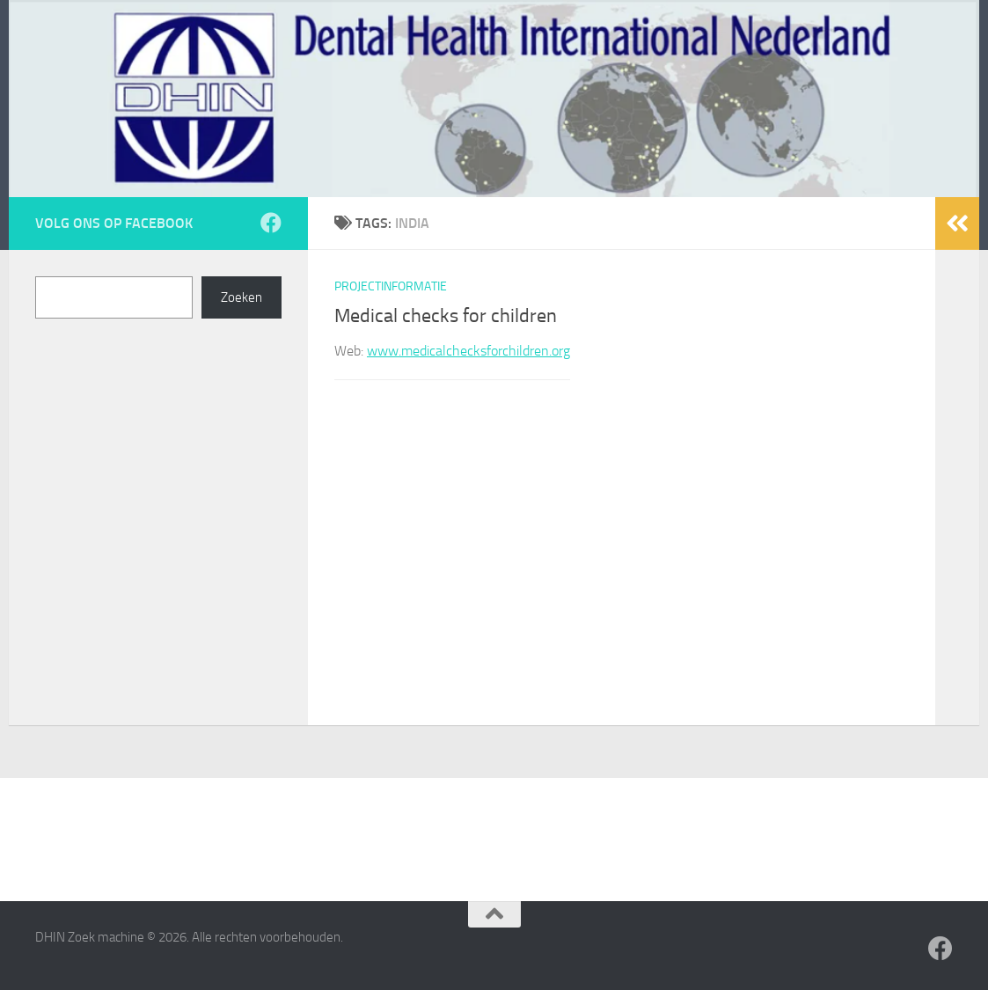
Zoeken (241, 297)
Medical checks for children (445, 315)
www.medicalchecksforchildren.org (468, 350)
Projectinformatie (390, 286)
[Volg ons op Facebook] (271, 222)
